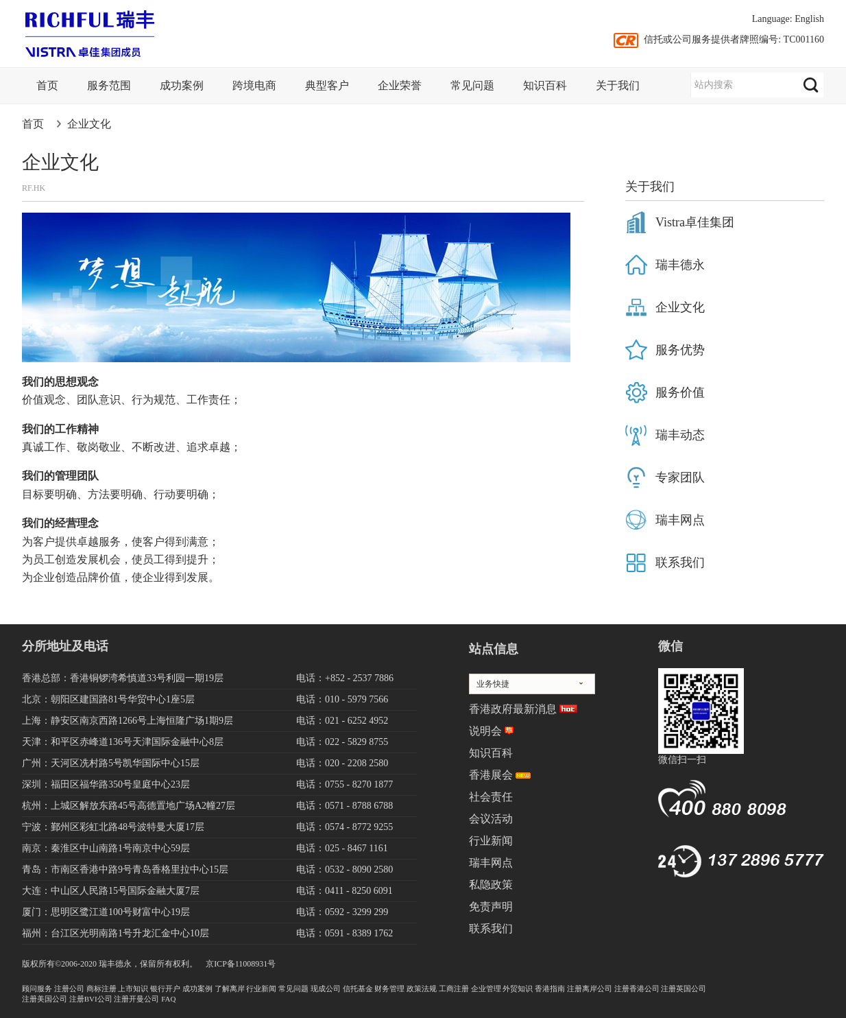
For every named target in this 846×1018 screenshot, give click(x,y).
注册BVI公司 (90, 999)
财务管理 (389, 988)
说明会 (485, 731)
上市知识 (133, 988)
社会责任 (491, 797)
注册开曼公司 (136, 999)
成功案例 (182, 85)
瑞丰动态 (680, 435)
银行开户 (165, 988)
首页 (47, 85)
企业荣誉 (400, 85)
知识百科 (545, 85)
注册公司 (69, 988)
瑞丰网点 (680, 520)
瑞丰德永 (680, 265)
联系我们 (680, 562)
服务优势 (680, 350)
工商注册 (454, 988)
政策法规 (422, 988)
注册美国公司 (44, 999)
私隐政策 (491, 884)
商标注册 (101, 988)
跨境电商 (254, 85)
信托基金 (358, 988)
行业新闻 (491, 841)
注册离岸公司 (589, 988)
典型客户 (327, 85)
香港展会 (491, 775)
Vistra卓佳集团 (694, 222)
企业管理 (486, 988)
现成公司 (326, 988)
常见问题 (472, 85)
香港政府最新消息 (513, 709)
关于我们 (618, 85)
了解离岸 (230, 988)
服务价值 (680, 392)
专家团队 (680, 477)
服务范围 (109, 85)
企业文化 (89, 124)
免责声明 (491, 906)
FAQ (168, 999)
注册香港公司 (637, 988)
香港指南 (550, 988)
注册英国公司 (683, 988)
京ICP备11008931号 (241, 964)
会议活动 (491, 819)
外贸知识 (518, 988)
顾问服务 (37, 988)
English (809, 19)
